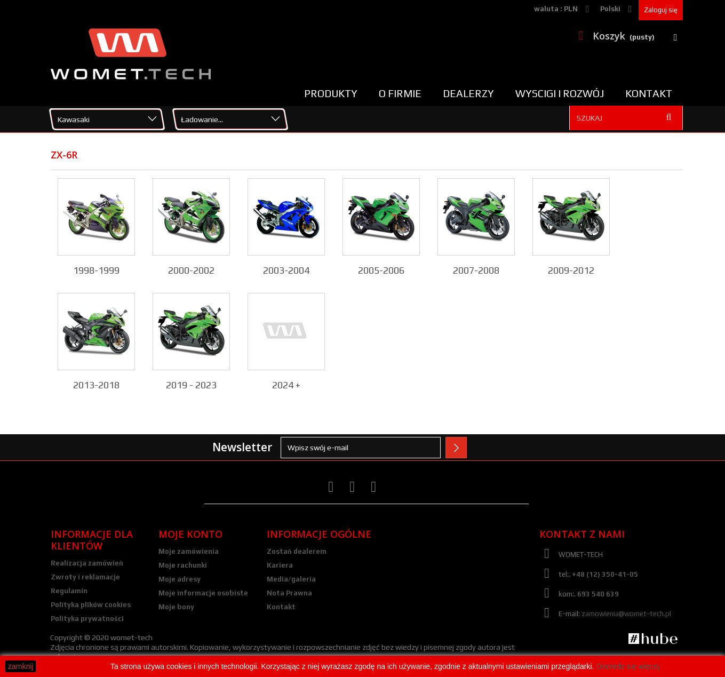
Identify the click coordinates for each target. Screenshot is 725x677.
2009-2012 (571, 270)
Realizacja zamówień (87, 563)
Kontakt (648, 93)
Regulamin (69, 591)
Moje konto (190, 534)
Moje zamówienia (188, 551)
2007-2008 (476, 270)
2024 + (286, 385)
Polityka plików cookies (91, 605)
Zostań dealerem (296, 551)
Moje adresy (179, 579)
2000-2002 (191, 270)
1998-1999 (96, 270)
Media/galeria (291, 579)
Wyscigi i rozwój (559, 93)
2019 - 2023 (191, 385)
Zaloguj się (661, 10)
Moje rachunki (182, 565)
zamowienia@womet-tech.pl (626, 614)
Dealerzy (468, 93)
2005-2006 (381, 270)
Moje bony (176, 607)
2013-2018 (96, 385)
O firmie (400, 93)
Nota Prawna (289, 593)
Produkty (330, 93)
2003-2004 (286, 270)
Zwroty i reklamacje (85, 577)
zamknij (20, 666)
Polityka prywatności (87, 619)
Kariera (280, 565)
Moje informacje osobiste (203, 593)
